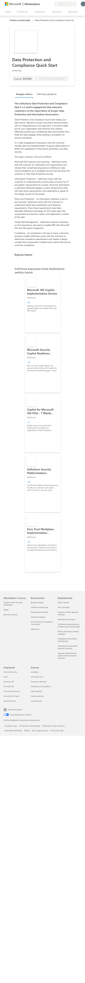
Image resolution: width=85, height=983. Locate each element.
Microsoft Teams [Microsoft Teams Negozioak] (10, 701)
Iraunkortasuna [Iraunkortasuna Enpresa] (36, 701)
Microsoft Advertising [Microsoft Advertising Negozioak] (11, 691)
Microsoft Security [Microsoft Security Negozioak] (10, 672)
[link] (42, 304)
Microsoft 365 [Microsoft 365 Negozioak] (9, 686)
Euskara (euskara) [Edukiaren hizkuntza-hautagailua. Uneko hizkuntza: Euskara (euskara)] (15, 709)
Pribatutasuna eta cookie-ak (53, 726)
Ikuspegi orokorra (24, 94)
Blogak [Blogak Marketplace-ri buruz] (6, 610)
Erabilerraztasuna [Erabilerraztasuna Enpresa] (37, 696)
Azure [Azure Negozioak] (6, 677)
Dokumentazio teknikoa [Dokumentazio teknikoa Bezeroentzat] (39, 612)
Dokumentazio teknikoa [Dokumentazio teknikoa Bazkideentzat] (66, 619)
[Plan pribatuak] (52, 4)
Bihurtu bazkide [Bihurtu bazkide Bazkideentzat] (63, 602)
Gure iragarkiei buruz (40, 730)
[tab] (25, 94)
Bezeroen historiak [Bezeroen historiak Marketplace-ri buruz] (10, 614)
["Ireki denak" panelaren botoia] (7, 12)
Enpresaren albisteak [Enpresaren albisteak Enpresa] (38, 681)
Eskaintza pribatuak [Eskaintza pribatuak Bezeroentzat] (38, 617)
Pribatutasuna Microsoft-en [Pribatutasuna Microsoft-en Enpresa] (41, 686)
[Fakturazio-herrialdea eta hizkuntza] (65, 4)
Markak (27, 730)
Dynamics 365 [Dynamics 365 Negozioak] (9, 681)
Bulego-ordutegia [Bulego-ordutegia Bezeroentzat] (37, 602)
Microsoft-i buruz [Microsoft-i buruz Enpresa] (37, 677)
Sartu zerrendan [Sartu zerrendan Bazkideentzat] (64, 607)
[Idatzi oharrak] (41, 4)
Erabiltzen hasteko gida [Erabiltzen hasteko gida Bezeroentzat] (39, 607)
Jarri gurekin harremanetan (29, 726)
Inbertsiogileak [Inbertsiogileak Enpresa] (36, 691)
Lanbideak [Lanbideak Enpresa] (34, 672)
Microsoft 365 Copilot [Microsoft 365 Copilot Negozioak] (12, 696)
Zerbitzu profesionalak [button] (20, 20)
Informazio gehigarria (46, 94)
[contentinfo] (33, 20)
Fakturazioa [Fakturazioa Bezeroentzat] (35, 629)
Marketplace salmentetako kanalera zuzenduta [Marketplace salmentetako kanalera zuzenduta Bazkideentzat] (68, 647)
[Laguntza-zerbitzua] (45, 4)
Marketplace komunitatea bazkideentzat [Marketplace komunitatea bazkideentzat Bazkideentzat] (67, 640)
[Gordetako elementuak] (48, 4)
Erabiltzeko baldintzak (13, 730)
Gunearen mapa (11, 726)
